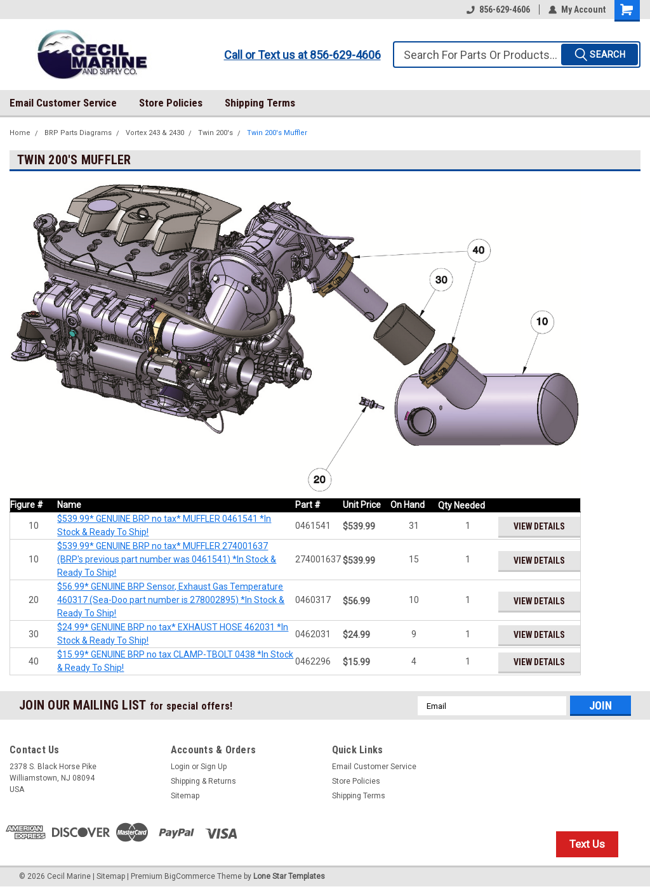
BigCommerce (189, 876)
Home (20, 133)
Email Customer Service (63, 102)
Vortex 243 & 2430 (155, 133)
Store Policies (170, 102)
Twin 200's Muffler (277, 133)
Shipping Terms (260, 102)
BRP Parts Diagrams (78, 133)
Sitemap (185, 795)
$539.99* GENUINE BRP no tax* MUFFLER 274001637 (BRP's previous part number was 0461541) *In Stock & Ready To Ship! (166, 559)
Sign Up (214, 766)
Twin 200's (215, 133)
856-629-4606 (498, 9)
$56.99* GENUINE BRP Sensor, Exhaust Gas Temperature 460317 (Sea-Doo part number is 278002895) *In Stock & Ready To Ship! (170, 599)
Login (180, 766)
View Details (539, 526)
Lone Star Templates (289, 876)
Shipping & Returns (203, 781)
